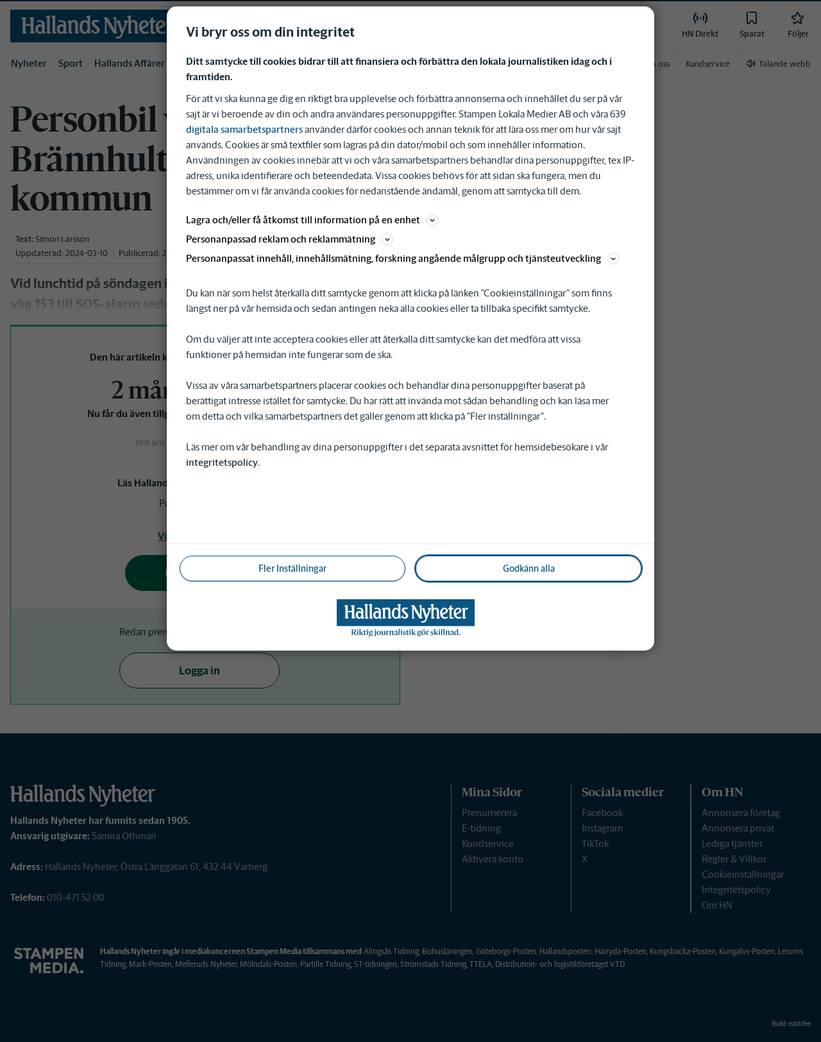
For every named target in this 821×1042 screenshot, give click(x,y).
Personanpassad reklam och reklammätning (289, 239)
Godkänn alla (529, 568)
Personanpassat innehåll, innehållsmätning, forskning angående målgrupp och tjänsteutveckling (402, 258)
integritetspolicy (222, 462)
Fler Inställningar (292, 568)
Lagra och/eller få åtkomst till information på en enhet (312, 220)
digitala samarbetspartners (244, 129)
